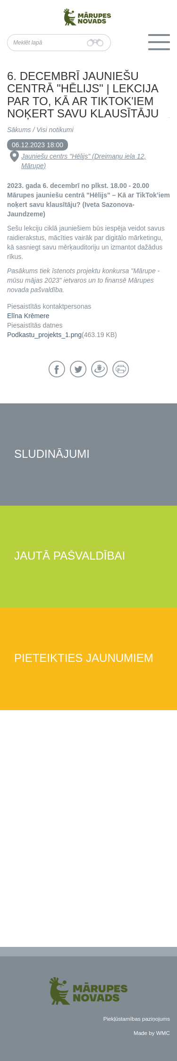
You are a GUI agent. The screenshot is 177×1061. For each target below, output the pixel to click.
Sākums (19, 130)
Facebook (57, 369)
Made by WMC (152, 1033)
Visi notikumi (54, 130)
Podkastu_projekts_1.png (44, 335)
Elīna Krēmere (28, 316)
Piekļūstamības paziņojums (136, 1019)
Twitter (78, 369)
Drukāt (120, 369)
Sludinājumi (52, 454)
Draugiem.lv (99, 369)
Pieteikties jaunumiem (83, 658)
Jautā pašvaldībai (69, 556)
